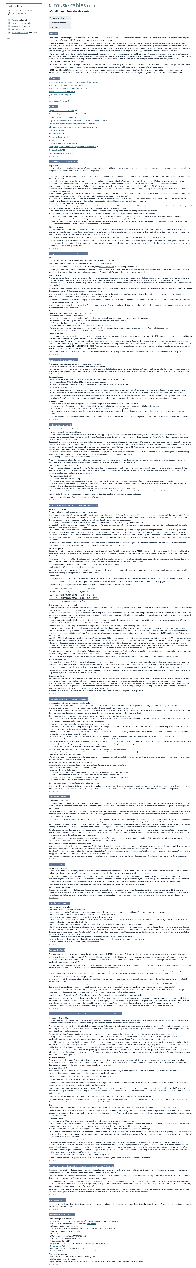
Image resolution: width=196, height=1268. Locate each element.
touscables (74, 5)
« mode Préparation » (130, 481)
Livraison (15, 23)
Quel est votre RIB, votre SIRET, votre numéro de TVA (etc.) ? (73, 82)
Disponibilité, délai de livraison (61, 110)
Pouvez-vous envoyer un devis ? (62, 91)
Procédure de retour (57, 137)
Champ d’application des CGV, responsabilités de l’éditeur (72, 146)
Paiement (16, 20)
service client (182, 341)
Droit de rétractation (57, 130)
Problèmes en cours (20, 32)
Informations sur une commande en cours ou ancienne (71, 127)
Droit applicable (55, 150)
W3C (8, 39)
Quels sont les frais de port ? (60, 94)
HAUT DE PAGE (53, 156)
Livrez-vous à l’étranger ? (59, 101)
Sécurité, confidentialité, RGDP (61, 143)
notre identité (88, 497)
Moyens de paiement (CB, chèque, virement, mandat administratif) (76, 120)
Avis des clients (55, 140)
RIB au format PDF (57, 1246)
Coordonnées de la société (60, 153)
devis (69, 481)
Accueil (55, 27)
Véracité (15, 29)
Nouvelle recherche (59, 23)
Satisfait (15, 26)
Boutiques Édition (113, 37)
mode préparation (106, 266)
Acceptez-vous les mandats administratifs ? (66, 85)
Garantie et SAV (55, 133)
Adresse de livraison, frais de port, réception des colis (71, 123)
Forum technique (19, 13)
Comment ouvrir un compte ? (61, 98)
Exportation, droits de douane (61, 117)
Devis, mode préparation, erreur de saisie (66, 114)
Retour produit (58, 18)
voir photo (91, 1223)
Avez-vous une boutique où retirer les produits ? (68, 88)
